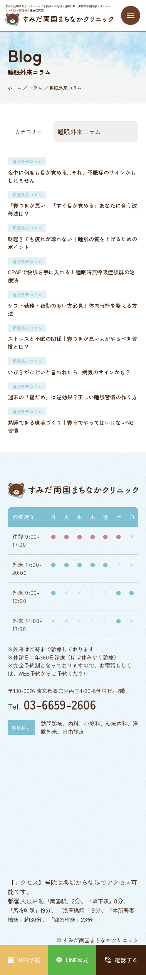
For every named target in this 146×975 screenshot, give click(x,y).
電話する (121, 960)
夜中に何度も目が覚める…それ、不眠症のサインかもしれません (72, 176)
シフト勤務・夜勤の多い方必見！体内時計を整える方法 (72, 309)
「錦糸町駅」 (65, 919)
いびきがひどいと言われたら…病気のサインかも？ (69, 372)
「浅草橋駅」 (73, 910)
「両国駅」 (58, 901)
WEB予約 (24, 960)
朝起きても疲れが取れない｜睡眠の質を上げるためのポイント (72, 243)
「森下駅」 (100, 901)
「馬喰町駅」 (24, 910)
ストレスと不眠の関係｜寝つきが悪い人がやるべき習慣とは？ (72, 343)
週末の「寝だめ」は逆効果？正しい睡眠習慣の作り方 (72, 397)
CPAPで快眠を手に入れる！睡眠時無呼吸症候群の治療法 (71, 276)
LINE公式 (72, 960)
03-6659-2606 (59, 704)
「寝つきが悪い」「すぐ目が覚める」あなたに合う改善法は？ (72, 209)
